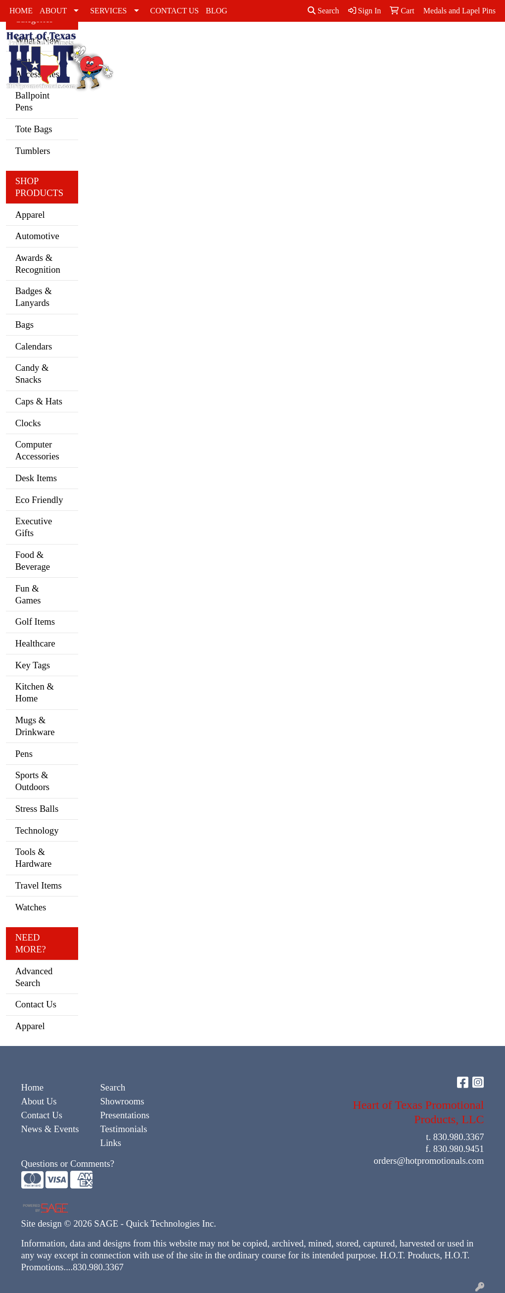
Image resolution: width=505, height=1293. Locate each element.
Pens (24, 753)
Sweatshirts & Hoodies (423, 49)
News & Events (50, 1129)
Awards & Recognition (37, 263)
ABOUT (53, 10)
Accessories (152, 43)
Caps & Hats (241, 55)
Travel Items (38, 885)
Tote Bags (33, 129)
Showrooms (122, 1101)
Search (323, 10)
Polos (383, 43)
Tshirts (464, 43)
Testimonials (123, 1129)
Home (32, 1087)
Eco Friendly (39, 500)
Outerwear (345, 43)
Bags (24, 324)
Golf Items (35, 621)
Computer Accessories (37, 450)
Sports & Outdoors (32, 781)
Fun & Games (28, 594)
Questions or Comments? (68, 1163)
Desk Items (36, 478)
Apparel (30, 214)
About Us (39, 1101)
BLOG (217, 10)
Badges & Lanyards (33, 297)
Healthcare (35, 643)
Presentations (124, 1115)
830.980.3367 (458, 1137)
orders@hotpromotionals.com (429, 1160)
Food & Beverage (32, 560)
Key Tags (32, 665)
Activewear (203, 43)
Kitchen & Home (34, 692)
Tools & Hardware (33, 857)
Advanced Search (34, 977)
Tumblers (32, 151)
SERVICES (108, 10)
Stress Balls (37, 808)
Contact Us (35, 1004)
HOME (21, 10)
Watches (30, 907)
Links (110, 1143)
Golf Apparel (303, 49)
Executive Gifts (33, 527)
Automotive (37, 236)
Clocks (28, 423)
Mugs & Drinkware (35, 726)
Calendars (33, 346)
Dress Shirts (270, 49)
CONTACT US (174, 10)
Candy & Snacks (32, 373)
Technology (37, 830)
